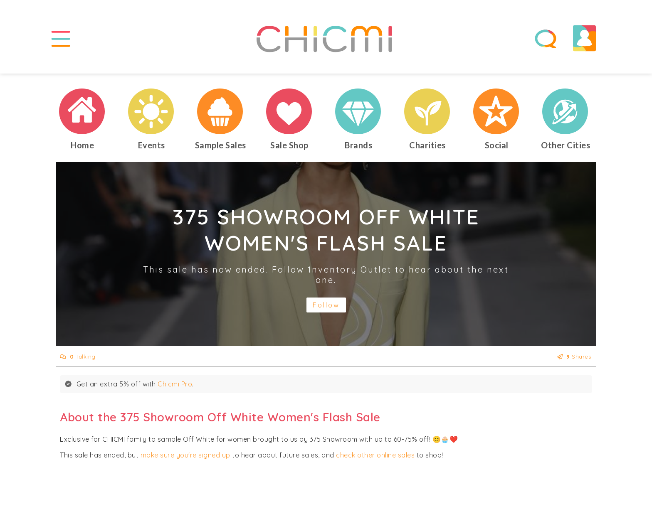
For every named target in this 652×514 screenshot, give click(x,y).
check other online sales (375, 455)
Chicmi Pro (175, 384)
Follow (326, 305)
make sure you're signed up (185, 455)
